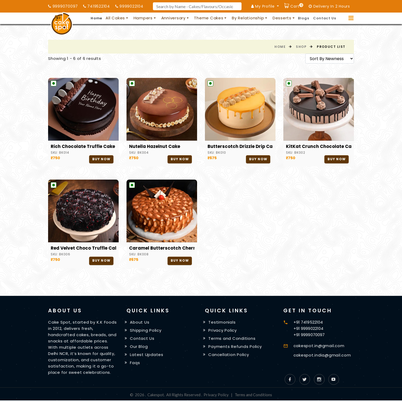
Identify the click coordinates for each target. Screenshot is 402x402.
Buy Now (101, 159)
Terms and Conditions (232, 339)
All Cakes (115, 18)
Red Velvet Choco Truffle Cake (83, 248)
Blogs (303, 18)
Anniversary (173, 18)
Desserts (282, 18)
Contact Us (324, 18)
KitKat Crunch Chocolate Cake (318, 146)
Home (96, 18)
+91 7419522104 (308, 322)
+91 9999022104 (308, 328)
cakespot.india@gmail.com (322, 355)
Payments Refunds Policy (235, 347)
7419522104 (96, 6)
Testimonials (222, 322)
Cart (296, 5)
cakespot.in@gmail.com (319, 346)
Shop (301, 46)
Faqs (135, 364)
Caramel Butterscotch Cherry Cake (161, 248)
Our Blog (139, 347)
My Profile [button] (263, 6)
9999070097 (63, 6)
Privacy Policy (223, 331)
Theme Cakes (208, 18)
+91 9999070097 (309, 335)
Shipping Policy (146, 331)
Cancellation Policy (229, 356)
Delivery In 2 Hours (329, 6)
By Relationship (248, 18)
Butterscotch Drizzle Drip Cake (240, 146)
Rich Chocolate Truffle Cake (83, 146)
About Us (140, 322)
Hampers (143, 18)
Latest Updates (147, 356)
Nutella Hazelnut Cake (155, 146)
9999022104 (129, 6)
